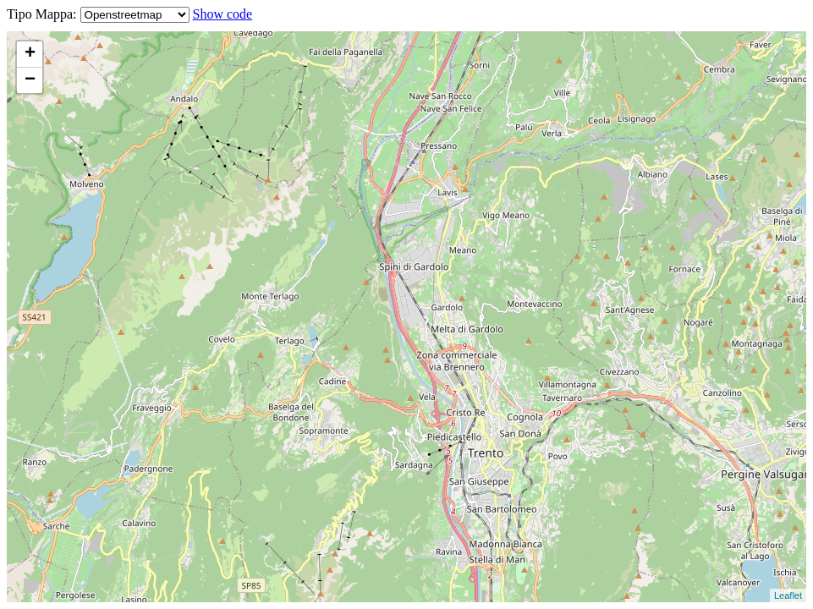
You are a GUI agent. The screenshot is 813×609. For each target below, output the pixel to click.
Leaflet (788, 595)
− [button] (30, 80)
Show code (223, 14)
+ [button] (30, 54)
